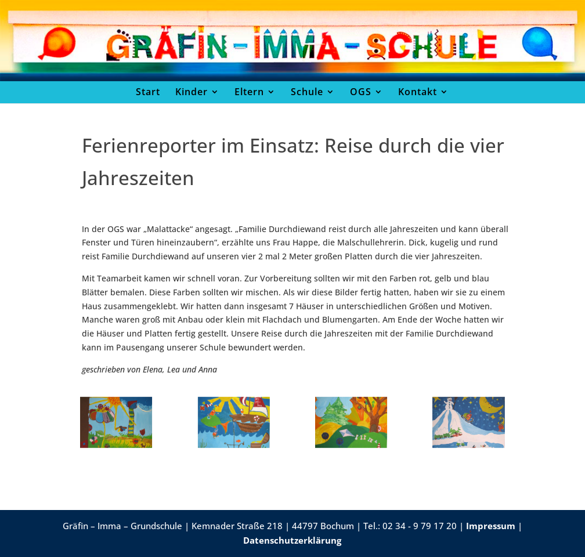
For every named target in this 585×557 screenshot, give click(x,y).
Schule (307, 91)
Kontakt (417, 91)
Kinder (191, 91)
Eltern (249, 91)
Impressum (490, 525)
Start (148, 91)
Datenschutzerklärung (292, 540)
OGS (360, 91)
